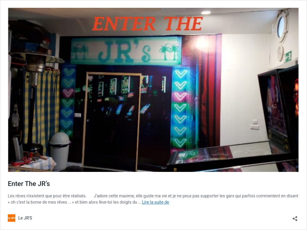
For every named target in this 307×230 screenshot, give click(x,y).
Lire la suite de (155, 202)
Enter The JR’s (29, 183)
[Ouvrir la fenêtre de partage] (295, 216)
